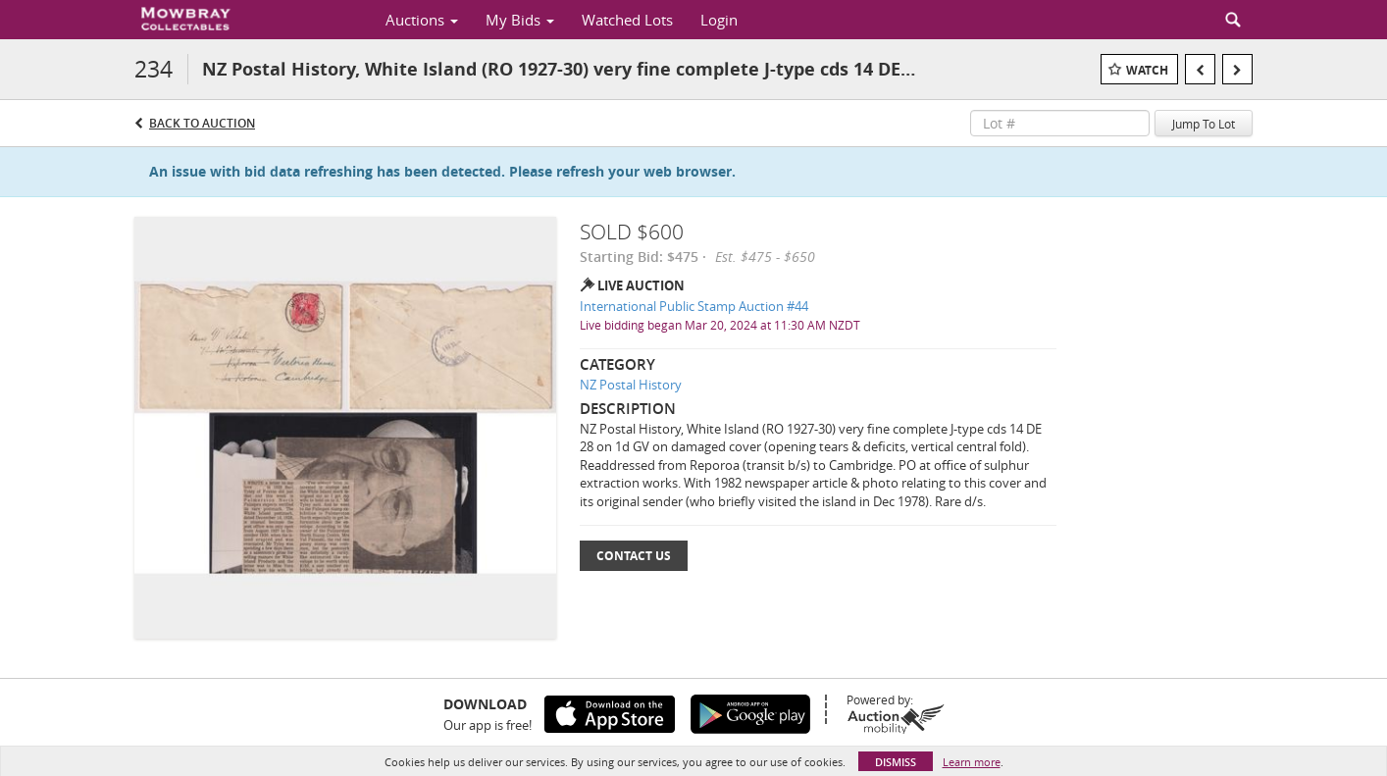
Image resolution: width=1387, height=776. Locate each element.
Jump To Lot (1203, 123)
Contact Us (633, 555)
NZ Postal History (631, 384)
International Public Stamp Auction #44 (694, 306)
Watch (1147, 70)
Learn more (972, 761)
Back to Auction (202, 123)
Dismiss (895, 761)
